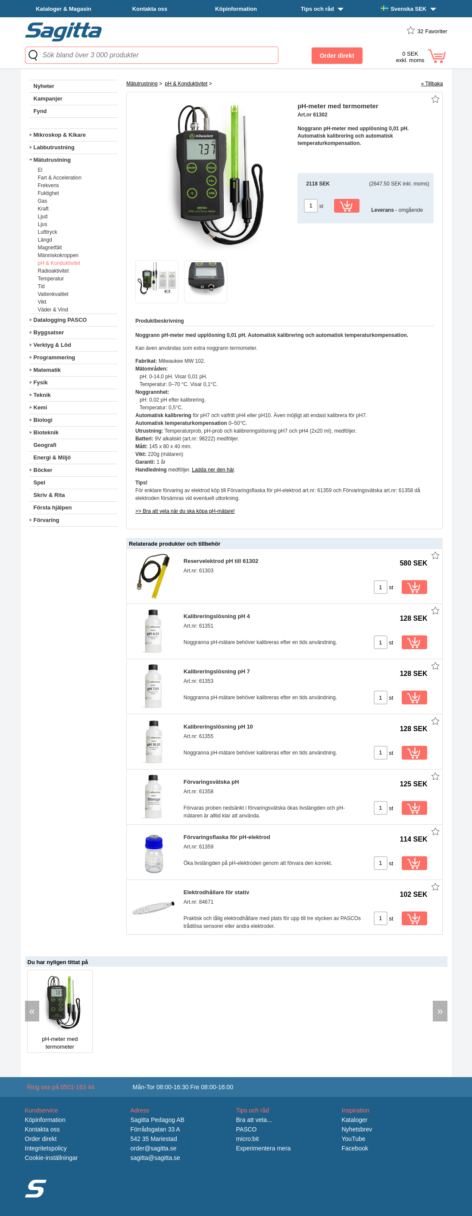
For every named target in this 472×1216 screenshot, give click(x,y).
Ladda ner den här (213, 470)
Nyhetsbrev (357, 1129)
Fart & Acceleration (59, 178)
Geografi (45, 445)
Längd (45, 240)
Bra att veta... (254, 1119)
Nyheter (44, 86)
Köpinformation (236, 9)
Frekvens (48, 185)
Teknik (42, 395)
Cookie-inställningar (51, 1157)
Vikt (42, 302)
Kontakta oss (150, 9)
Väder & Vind (53, 310)
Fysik (41, 382)
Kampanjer (48, 98)
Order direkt (41, 1138)
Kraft (43, 209)
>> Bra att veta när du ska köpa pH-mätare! (185, 511)
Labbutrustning (54, 147)
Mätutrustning (52, 160)
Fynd (40, 111)
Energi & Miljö (52, 457)
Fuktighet (48, 193)
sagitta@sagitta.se (155, 1157)
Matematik (47, 370)
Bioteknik (46, 432)
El (40, 170)
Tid (41, 286)
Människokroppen (58, 255)
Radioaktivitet (53, 271)
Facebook (355, 1148)
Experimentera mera (263, 1148)
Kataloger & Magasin (63, 9)
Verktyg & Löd (52, 345)
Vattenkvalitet (53, 294)
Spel (39, 482)
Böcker (43, 470)
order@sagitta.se (154, 1148)
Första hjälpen (53, 507)
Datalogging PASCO (60, 320)
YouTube (354, 1138)
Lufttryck (47, 232)
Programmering (54, 357)
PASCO (246, 1129)
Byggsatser (49, 332)
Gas (42, 201)
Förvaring (46, 520)
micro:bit (247, 1138)
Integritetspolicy (46, 1148)
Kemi (40, 407)
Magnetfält (50, 248)
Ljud (43, 217)
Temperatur (51, 279)
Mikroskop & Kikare (60, 135)
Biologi (43, 420)
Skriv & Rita (49, 495)
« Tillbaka (432, 84)
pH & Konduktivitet (59, 263)
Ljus (42, 224)
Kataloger (355, 1119)
